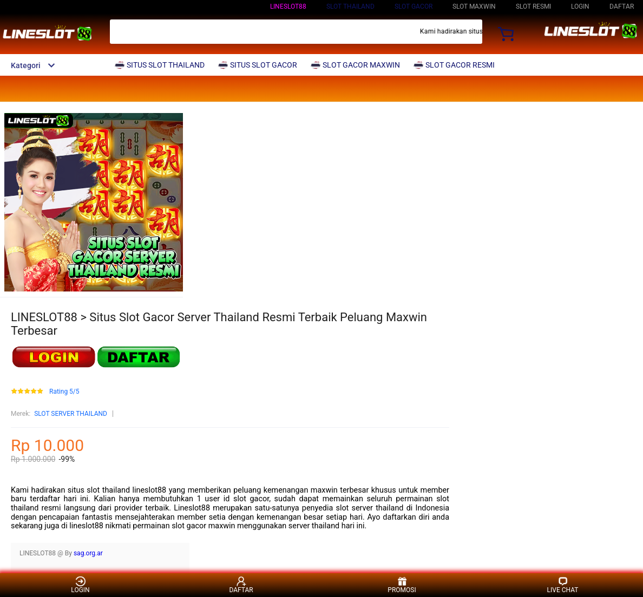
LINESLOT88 (288, 6)
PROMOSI (402, 585)
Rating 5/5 (64, 391)
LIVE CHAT (563, 585)
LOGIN (580, 6)
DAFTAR (621, 6)
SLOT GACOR (413, 6)
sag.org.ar (88, 553)
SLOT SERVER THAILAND (70, 413)
